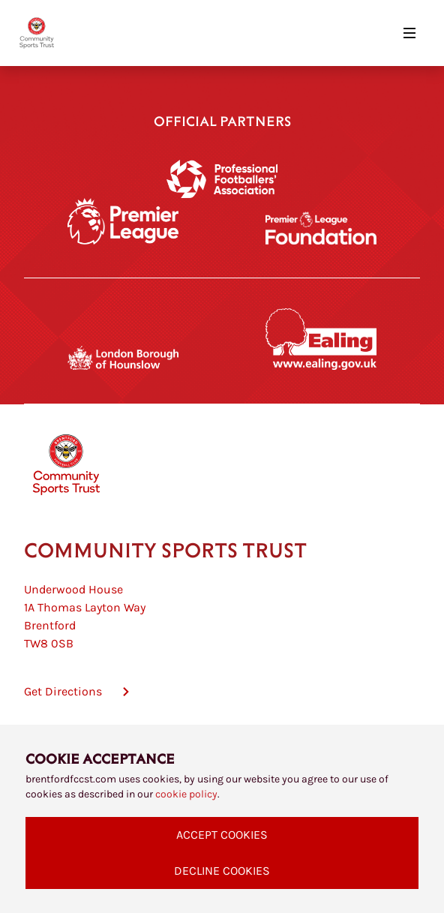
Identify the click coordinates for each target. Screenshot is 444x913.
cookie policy (186, 794)
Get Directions (63, 691)
